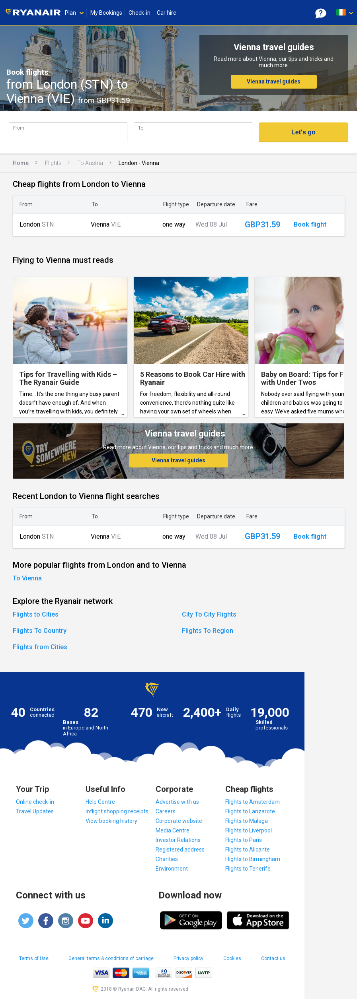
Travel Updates (35, 811)
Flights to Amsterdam (252, 802)
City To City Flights (209, 614)
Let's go (303, 132)
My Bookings (106, 13)
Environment (172, 868)
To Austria (90, 163)
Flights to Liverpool (248, 830)
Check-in (139, 13)
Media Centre (172, 830)
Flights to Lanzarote (250, 811)
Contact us (273, 958)
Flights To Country (39, 630)
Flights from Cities (40, 647)
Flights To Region (207, 630)
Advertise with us (177, 802)
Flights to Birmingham (252, 859)
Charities (167, 859)
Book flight (310, 224)
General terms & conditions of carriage (111, 958)
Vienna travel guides (273, 81)
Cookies (232, 958)
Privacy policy (188, 958)
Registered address (180, 849)
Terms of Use (34, 958)
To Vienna (27, 578)
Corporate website (179, 821)
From (18, 127)
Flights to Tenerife (248, 868)
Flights (53, 163)
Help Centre (100, 802)
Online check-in (35, 802)
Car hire (166, 13)
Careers (166, 811)
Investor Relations (178, 840)
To (140, 127)
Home (21, 163)
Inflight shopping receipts (117, 811)
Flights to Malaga (246, 821)
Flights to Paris (243, 840)
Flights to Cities (36, 614)
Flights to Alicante (247, 849)
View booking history (111, 821)
